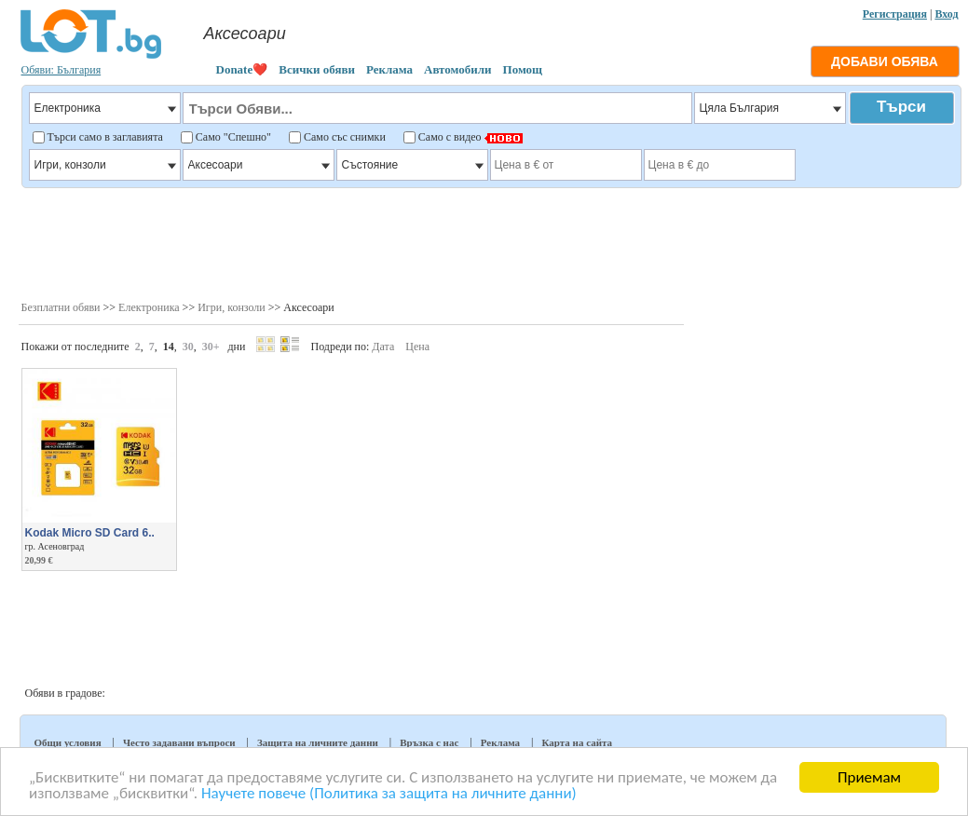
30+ (211, 346)
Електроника (149, 307)
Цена (417, 346)
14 (168, 346)
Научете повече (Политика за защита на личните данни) (389, 794)
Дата (383, 346)
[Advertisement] (490, 242)
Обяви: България (61, 69)
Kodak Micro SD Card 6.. (90, 532)
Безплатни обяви (61, 307)
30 (188, 346)
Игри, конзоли (232, 307)
